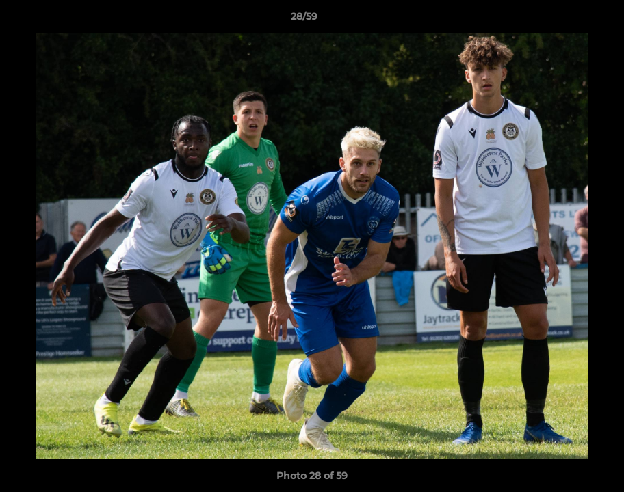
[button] (566, 20)
